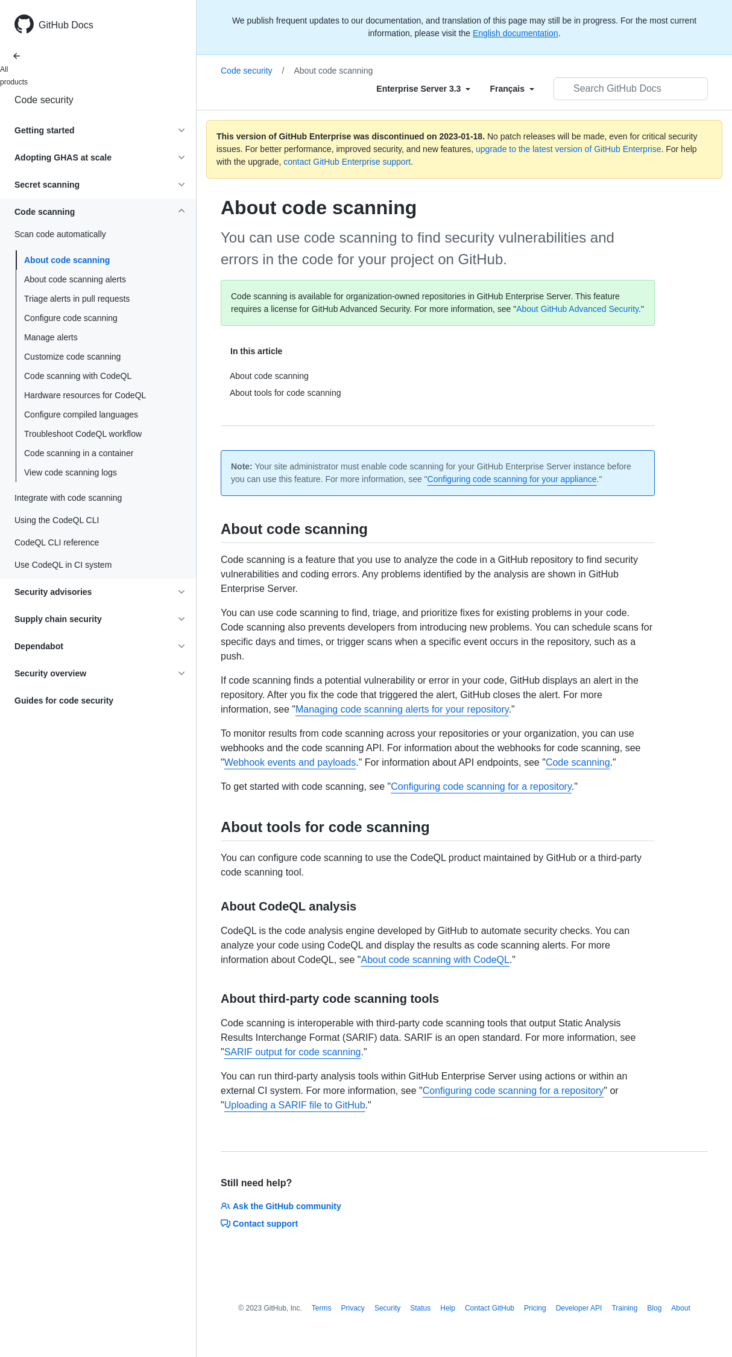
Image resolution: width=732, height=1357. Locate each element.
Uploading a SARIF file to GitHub (294, 1105)
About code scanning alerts (75, 279)
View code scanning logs (70, 472)
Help (447, 1308)
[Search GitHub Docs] (631, 88)
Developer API (579, 1308)
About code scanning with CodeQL (435, 960)
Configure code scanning (71, 318)
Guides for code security (63, 700)
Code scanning (578, 762)
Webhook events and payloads (290, 762)
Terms (322, 1308)
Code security (44, 100)
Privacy (353, 1308)
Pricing (535, 1308)
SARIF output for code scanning (292, 1052)
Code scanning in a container (78, 453)
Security (387, 1308)
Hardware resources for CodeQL (85, 395)
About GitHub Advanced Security (577, 309)
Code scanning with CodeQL (77, 376)
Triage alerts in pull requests (77, 298)
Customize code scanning (72, 356)
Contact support (259, 1223)
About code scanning (67, 260)
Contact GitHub (489, 1308)
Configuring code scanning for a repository (481, 786)
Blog (654, 1308)
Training (624, 1308)
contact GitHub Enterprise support (347, 162)
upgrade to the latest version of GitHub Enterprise (568, 149)
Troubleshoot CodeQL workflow (83, 434)
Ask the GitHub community (281, 1206)
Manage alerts (51, 337)
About (680, 1308)
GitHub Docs (66, 25)
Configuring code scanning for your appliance (512, 479)
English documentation (515, 33)
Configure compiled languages (81, 414)
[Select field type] (423, 88)
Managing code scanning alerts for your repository (402, 709)
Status (420, 1308)
